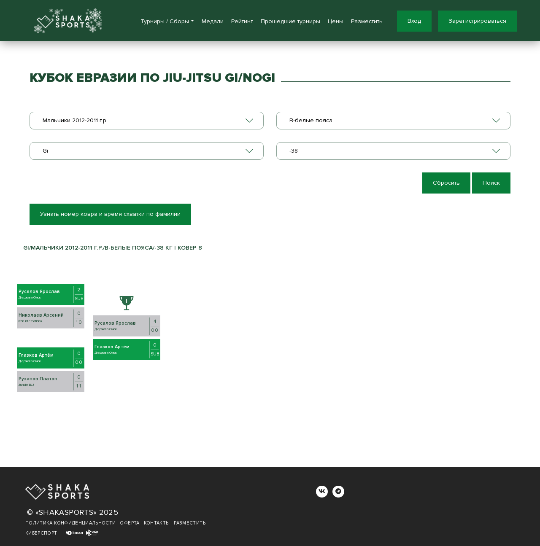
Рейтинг (242, 21)
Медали (213, 21)
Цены (335, 21)
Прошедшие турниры (290, 21)
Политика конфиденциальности (70, 523)
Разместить (367, 21)
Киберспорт (41, 533)
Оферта (129, 523)
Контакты (157, 523)
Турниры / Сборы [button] (164, 21)
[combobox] (147, 120)
